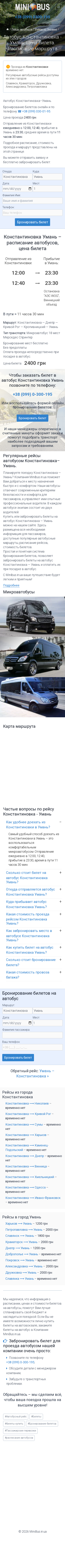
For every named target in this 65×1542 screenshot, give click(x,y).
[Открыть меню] (58, 7)
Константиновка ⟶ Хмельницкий (29, 1177)
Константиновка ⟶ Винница (26, 1166)
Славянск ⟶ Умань (19, 1235)
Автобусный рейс (16, 1416)
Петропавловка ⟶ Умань (23, 1229)
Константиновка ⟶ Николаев (27, 1103)
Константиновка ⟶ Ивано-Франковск (32, 1198)
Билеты (36, 1416)
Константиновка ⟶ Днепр (24, 1156)
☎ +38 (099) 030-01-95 (34, 111)
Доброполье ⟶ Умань (21, 1254)
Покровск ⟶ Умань (19, 1260)
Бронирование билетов (42, 1423)
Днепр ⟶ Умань (17, 1248)
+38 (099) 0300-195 (32, 17)
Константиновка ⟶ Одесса (25, 1187)
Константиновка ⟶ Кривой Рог (28, 1114)
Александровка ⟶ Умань (23, 1266)
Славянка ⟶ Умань (19, 1278)
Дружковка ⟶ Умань (20, 1272)
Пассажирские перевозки (20, 1430)
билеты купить (14, 1423)
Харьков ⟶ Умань (18, 1223)
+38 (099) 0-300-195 (32, 394)
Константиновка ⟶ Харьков (25, 1135)
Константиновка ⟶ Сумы (24, 1124)
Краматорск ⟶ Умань (21, 1242)
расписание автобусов (19, 1437)
